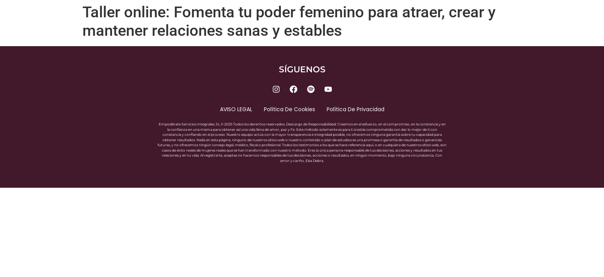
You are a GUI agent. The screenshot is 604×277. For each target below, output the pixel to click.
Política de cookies (289, 109)
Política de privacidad (355, 109)
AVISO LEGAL (236, 109)
